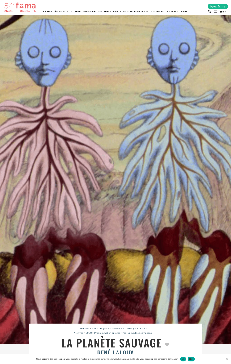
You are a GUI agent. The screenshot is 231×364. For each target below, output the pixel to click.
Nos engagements (136, 11)
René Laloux (115, 353)
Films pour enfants (137, 328)
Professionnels (109, 11)
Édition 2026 (63, 11)
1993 (93, 328)
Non (191, 359)
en (224, 11)
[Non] (227, 359)
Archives (157, 11)
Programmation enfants (111, 328)
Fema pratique (85, 11)
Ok (183, 359)
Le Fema (46, 11)
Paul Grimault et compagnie (138, 333)
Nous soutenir (176, 11)
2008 (89, 333)
